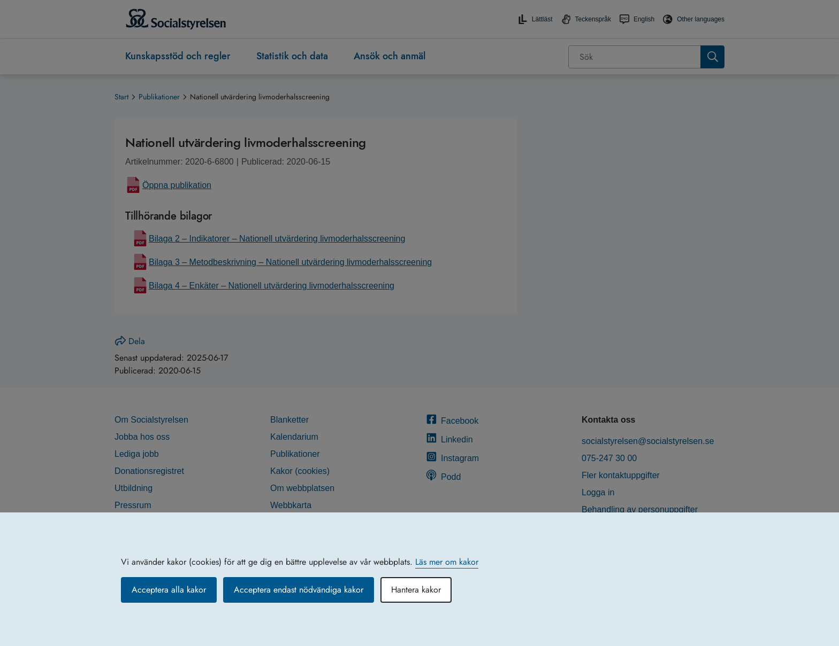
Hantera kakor (416, 589)
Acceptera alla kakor (169, 589)
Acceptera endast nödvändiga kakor (298, 589)
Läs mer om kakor (446, 562)
